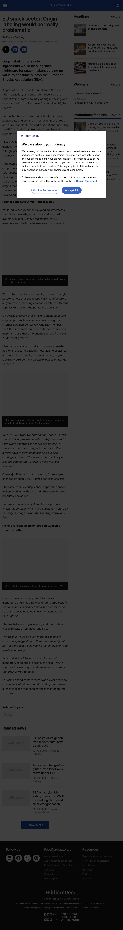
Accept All (71, 190)
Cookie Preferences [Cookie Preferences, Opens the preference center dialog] (45, 190)
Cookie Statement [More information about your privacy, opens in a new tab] (86, 181)
